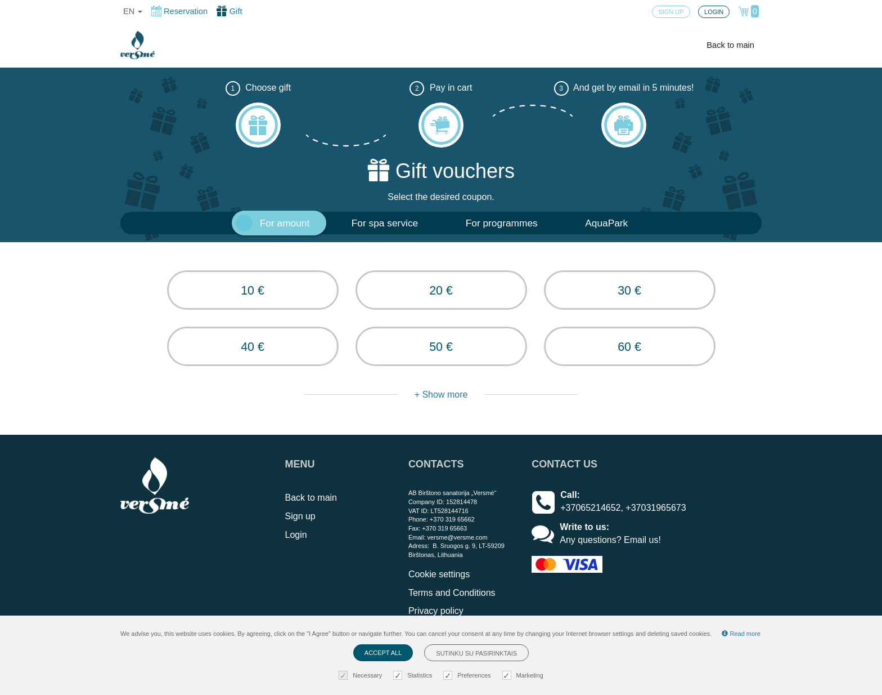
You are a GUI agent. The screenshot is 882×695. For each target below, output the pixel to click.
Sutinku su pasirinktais (476, 653)
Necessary (361, 675)
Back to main (730, 45)
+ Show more (441, 394)
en (132, 11)
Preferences (468, 675)
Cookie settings (439, 574)
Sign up (300, 516)
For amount (285, 223)
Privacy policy (436, 611)
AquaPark (606, 223)
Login (296, 535)
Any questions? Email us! (610, 540)
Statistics (414, 675)
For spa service (385, 223)
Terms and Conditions (452, 593)
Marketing (524, 675)
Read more (741, 633)
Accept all (383, 652)
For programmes (502, 223)
